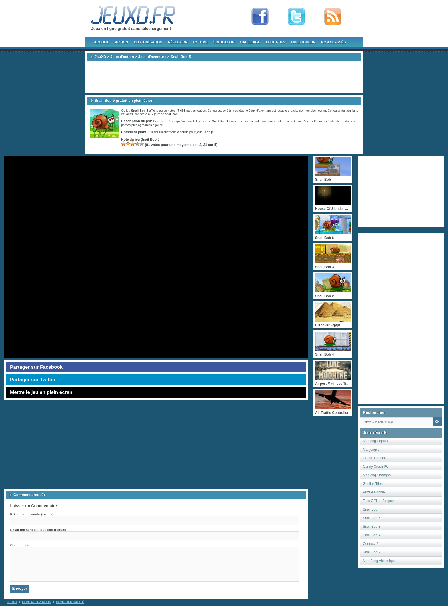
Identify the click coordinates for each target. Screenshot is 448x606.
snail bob (171, 114)
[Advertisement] (224, 77)
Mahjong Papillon (376, 441)
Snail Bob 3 (371, 527)
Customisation (148, 42)
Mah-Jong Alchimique (379, 561)
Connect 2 (371, 544)
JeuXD (100, 57)
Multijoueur (303, 42)
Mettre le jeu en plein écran (41, 392)
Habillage (250, 42)
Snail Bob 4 (371, 535)
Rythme (200, 42)
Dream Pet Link (375, 458)
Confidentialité (70, 602)
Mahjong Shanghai (377, 475)
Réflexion (178, 42)
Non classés (333, 42)
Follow (296, 16)
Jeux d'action (122, 57)
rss (333, 16)
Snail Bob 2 (371, 552)
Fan (260, 16)
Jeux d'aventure (152, 57)
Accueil (101, 42)
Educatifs (275, 42)
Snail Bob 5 (371, 518)
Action (121, 42)
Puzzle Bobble (374, 492)
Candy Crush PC (376, 467)
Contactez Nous (36, 602)
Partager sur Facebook (36, 367)
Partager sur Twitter (32, 379)
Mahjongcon (372, 450)
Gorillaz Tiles (373, 484)
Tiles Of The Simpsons (380, 501)
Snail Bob (370, 509)
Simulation (224, 42)
